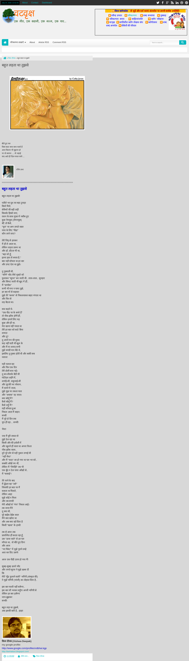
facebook (162, 2)
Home (5, 42)
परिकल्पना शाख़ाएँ (17, 42)
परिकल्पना (130, 15)
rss (172, 2)
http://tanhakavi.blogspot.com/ (15, 651)
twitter (157, 2)
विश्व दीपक (40, 656)
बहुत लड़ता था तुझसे (15, 65)
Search (182, 42)
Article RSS (44, 42)
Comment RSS (59, 42)
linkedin (177, 2)
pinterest (186, 2)
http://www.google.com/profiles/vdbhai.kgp (24, 648)
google (167, 2)
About (25, 2)
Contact (34, 2)
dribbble (181, 2)
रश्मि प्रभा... (25, 656)
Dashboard (47, 2)
